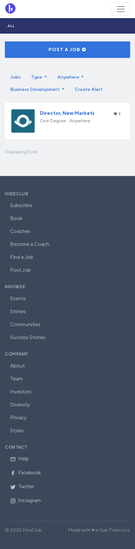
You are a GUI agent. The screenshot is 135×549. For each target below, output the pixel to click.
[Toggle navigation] (121, 9)
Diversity (20, 404)
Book (16, 218)
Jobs (15, 77)
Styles (17, 430)
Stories (18, 311)
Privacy (18, 417)
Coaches (20, 231)
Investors (20, 392)
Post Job (20, 270)
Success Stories (27, 337)
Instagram (25, 500)
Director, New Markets (67, 113)
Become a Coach (29, 244)
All (11, 26)
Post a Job (67, 49)
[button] (39, 77)
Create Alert (88, 89)
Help (19, 459)
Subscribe (21, 205)
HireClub (16, 194)
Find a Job (21, 257)
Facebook (25, 472)
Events (18, 298)
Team (16, 379)
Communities (25, 324)
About (17, 366)
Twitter (22, 486)
